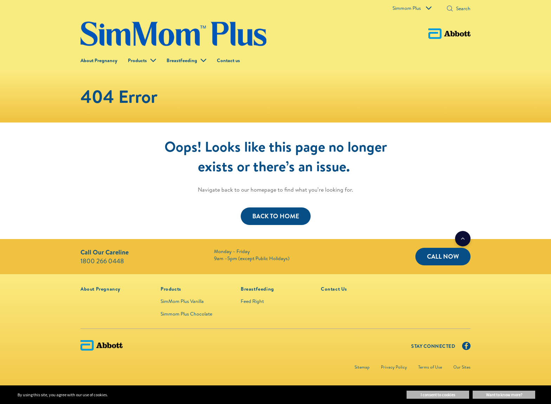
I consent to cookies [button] (438, 394)
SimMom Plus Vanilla (182, 301)
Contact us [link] (228, 60)
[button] (450, 9)
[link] (100, 288)
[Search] (461, 8)
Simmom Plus (412, 8)
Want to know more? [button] (504, 394)
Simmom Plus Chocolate (186, 313)
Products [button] (137, 60)
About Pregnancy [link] (98, 60)
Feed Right (252, 301)
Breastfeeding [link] (182, 60)
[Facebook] (466, 347)
